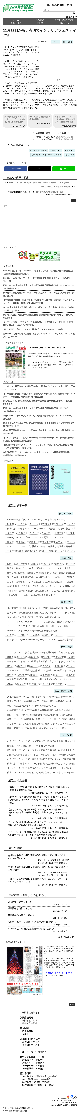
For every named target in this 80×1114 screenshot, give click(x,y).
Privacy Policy (54, 1106)
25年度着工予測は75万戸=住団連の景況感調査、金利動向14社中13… (41, 710)
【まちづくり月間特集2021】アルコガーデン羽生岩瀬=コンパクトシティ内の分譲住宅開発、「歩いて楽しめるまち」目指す (38, 812)
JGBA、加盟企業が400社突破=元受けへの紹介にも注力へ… (37, 684)
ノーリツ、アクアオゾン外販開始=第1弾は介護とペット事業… (38, 626)
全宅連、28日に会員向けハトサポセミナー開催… (31, 745)
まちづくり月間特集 (58, 805)
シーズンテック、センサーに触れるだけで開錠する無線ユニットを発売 (39, 183)
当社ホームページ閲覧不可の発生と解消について (32, 922)
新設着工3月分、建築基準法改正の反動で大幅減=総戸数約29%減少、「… (43, 701)
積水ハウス (69, 155)
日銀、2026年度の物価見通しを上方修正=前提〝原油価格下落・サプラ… (43, 564)
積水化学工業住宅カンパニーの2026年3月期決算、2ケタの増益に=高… (42, 528)
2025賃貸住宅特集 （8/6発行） (37, 1082)
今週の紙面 (40, 20)
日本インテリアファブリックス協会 (46, 155)
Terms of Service (67, 1106)
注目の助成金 (61, 863)
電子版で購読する (64, 139)
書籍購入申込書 (30, 1023)
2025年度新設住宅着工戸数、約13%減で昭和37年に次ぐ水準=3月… (40, 697)
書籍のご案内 (16, 23)
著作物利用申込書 (31, 1045)
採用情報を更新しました (20, 902)
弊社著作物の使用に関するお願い (50, 192)
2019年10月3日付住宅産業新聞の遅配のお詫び (31, 928)
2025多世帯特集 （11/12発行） (37, 1079)
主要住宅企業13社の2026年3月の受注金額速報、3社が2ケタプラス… (41, 551)
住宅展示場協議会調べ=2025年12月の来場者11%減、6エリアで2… (40, 679)
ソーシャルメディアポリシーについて (64, 1100)
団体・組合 (67, 42)
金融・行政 (66, 558)
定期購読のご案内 (64, 137)
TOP (73, 201)
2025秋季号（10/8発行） (34, 1065)
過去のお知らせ (66, 936)
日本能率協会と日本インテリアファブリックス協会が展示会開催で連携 (14, 119)
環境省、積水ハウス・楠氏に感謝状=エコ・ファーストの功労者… (40, 568)
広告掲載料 (27, 1031)
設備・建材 (66, 602)
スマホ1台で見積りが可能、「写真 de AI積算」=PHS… (34, 617)
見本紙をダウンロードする (58, 973)
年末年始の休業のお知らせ (21, 915)
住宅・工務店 (65, 513)
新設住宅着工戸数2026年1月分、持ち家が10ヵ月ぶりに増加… (38, 728)
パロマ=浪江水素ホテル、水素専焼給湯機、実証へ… (33, 635)
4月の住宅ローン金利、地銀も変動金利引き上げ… (32, 595)
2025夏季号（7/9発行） (33, 1068)
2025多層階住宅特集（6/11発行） (38, 1085)
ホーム (16, 20)
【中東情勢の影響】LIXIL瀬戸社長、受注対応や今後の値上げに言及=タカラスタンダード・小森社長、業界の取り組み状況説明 (39, 301)
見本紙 (25, 1034)
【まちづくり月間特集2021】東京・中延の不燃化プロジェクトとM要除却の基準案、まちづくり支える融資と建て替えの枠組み (38, 800)
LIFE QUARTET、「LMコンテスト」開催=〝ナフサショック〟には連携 (33, 329)
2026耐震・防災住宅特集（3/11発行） (41, 1076)
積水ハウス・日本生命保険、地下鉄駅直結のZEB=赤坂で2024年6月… (41, 772)
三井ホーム (69, 151)
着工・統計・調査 (63, 691)
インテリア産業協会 (38, 151)
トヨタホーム (55, 151)
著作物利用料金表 (31, 1042)
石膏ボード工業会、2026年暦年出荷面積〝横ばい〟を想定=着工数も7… (43, 661)
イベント (55, 42)
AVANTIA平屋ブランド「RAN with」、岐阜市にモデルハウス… (38, 519)
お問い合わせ (64, 23)
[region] (58, 61)
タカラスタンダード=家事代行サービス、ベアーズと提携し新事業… (41, 639)
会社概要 (40, 23)
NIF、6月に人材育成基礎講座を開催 (39, 118)
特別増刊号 (62, 793)
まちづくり (66, 735)
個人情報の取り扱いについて (67, 1099)
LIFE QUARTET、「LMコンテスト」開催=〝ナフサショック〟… (39, 537)
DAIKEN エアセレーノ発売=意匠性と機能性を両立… (33, 630)
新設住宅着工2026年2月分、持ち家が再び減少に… (32, 706)
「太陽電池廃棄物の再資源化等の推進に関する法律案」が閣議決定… (41, 591)
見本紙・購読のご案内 (64, 20)
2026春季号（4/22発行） (34, 1060)
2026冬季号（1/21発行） (34, 1063)
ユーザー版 (51, 793)
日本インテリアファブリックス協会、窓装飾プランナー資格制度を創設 (65, 119)
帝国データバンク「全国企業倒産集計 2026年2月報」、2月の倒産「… (42, 715)
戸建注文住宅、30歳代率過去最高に (56, 187)
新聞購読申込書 (30, 1020)
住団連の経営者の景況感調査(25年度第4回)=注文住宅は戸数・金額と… (42, 657)
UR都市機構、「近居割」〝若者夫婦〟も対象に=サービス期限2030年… (42, 586)
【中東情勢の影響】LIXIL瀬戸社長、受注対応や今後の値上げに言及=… (42, 608)
